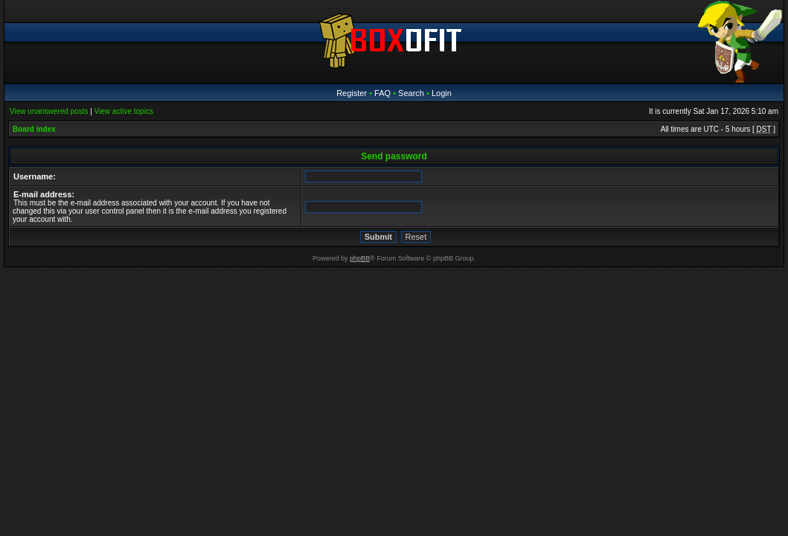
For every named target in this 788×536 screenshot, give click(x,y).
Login (442, 93)
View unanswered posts (49, 111)
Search (411, 93)
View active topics (124, 111)
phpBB (360, 258)
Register (351, 93)
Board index (34, 129)
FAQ (382, 93)
